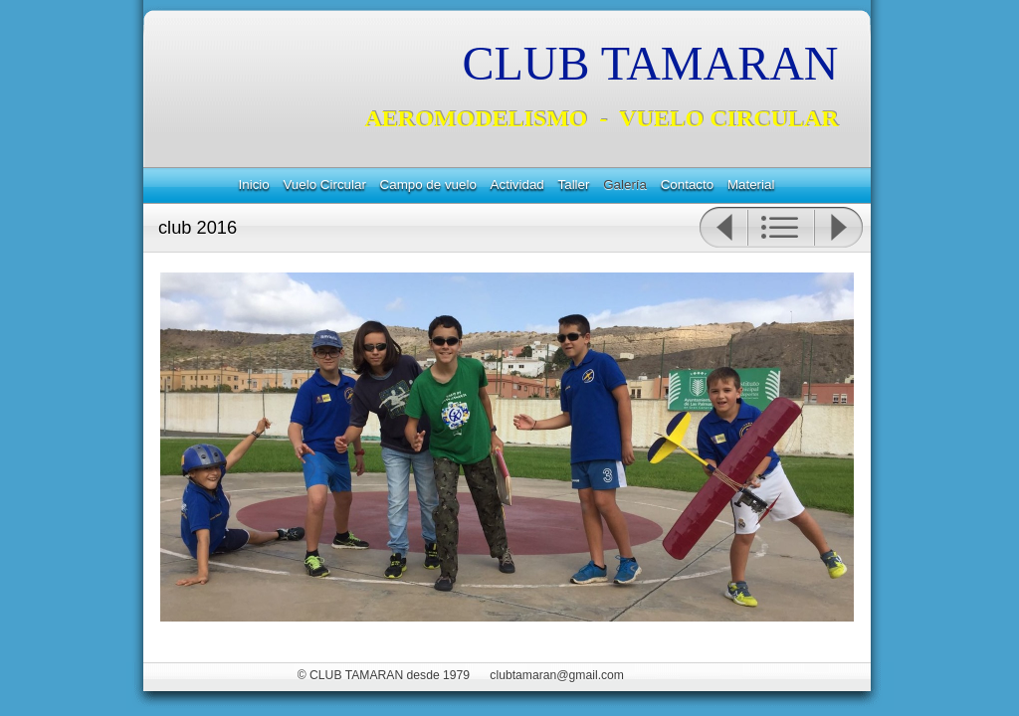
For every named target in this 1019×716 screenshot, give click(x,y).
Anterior (723, 228)
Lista (780, 228)
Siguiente (839, 228)
